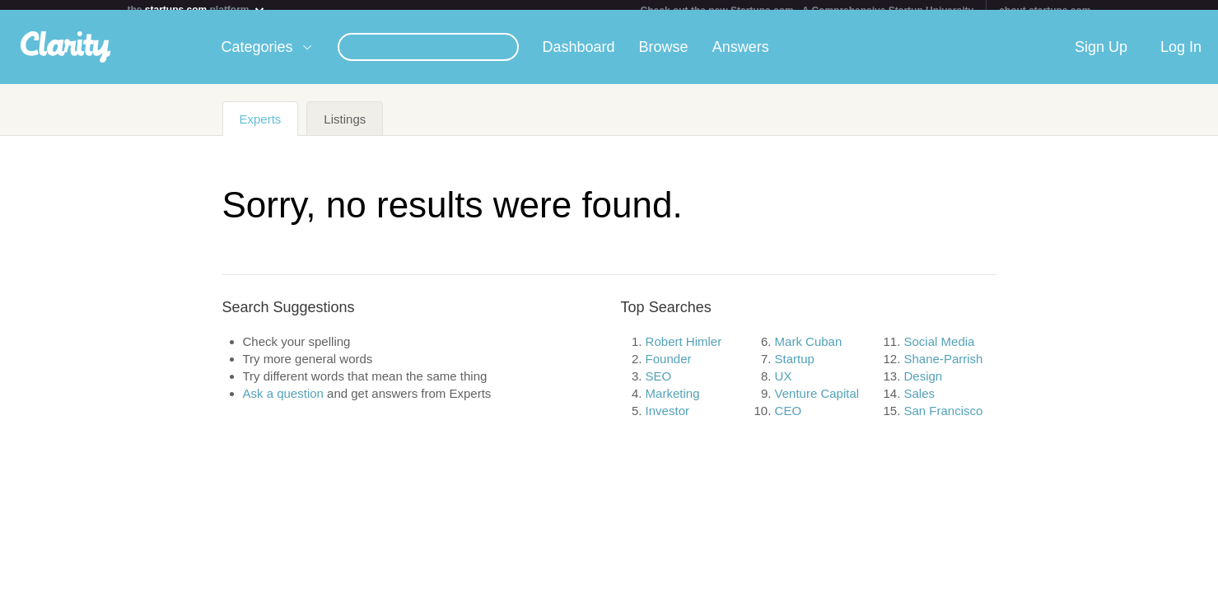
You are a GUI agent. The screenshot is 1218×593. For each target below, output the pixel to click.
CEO (788, 420)
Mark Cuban (808, 351)
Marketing (673, 403)
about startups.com (1044, 10)
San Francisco (943, 420)
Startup (794, 369)
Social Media (939, 351)
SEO (659, 386)
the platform (197, 9)
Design (923, 386)
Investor (667, 420)
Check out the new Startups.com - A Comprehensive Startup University (807, 10)
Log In (1181, 57)
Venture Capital (817, 403)
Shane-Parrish (943, 369)
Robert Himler (684, 351)
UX (783, 386)
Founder (669, 369)
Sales (920, 403)
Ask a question (283, 403)
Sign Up (1101, 57)
